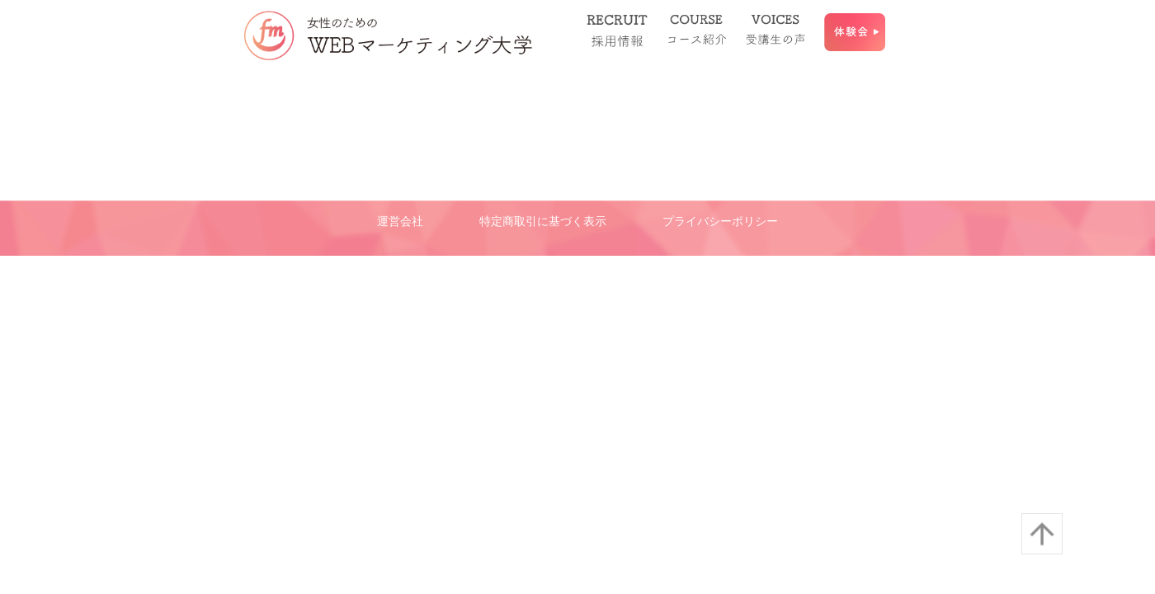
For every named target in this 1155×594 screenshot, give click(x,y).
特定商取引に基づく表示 (542, 221)
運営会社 (400, 221)
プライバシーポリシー (720, 221)
